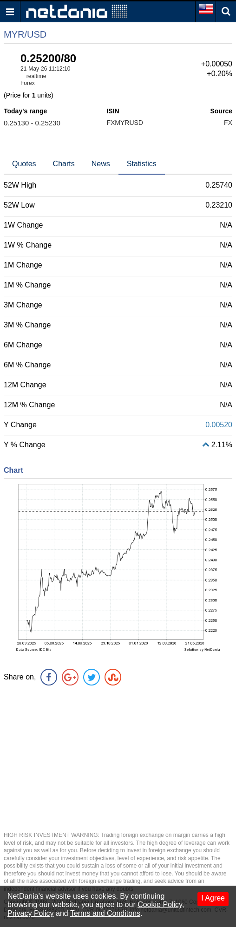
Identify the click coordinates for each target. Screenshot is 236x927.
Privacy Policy (30, 913)
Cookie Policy (160, 904)
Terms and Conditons (105, 913)
